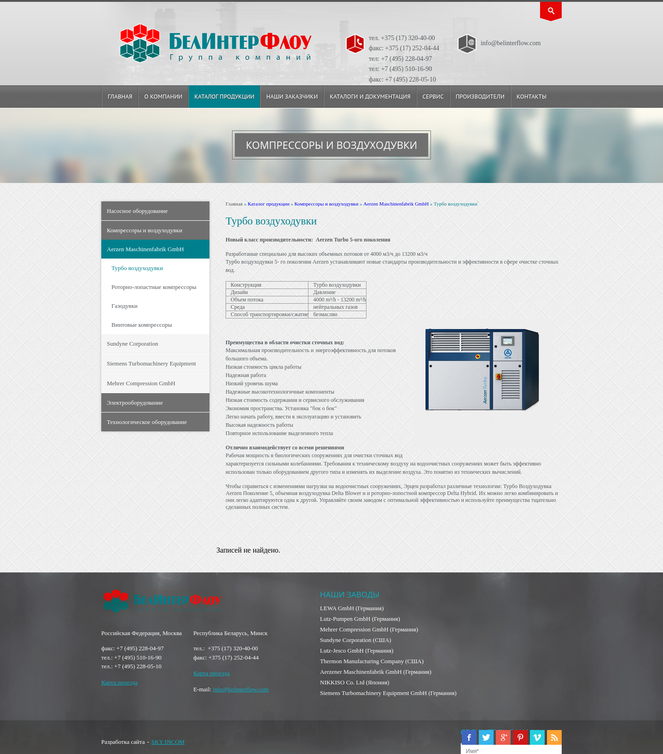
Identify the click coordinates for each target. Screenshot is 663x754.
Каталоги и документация (370, 96)
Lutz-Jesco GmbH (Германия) (356, 651)
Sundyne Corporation (132, 343)
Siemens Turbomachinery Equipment (151, 363)
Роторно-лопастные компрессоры (153, 286)
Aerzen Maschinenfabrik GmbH (145, 249)
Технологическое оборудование (147, 421)
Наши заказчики (292, 96)
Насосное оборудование (137, 210)
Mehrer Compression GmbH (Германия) (369, 629)
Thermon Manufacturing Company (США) (372, 661)
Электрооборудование (135, 402)
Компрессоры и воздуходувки (144, 230)
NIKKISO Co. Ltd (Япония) (354, 682)
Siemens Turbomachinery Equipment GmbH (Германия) (388, 693)
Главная (120, 96)
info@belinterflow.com (240, 689)
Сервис (433, 96)
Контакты (532, 96)
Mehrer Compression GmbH (141, 383)
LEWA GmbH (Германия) (352, 608)
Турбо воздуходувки (137, 268)
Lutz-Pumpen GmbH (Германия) (360, 619)
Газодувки (124, 305)
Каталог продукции (224, 96)
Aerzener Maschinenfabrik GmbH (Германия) (375, 672)
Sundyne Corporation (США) (355, 640)
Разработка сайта (123, 741)
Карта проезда (119, 682)
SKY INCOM (168, 741)
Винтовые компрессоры (141, 324)
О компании (163, 96)
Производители (480, 96)
